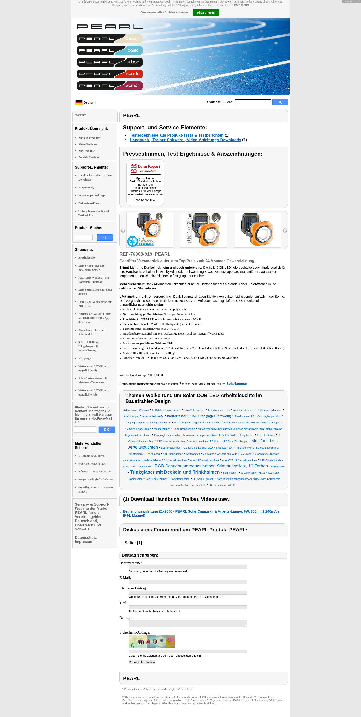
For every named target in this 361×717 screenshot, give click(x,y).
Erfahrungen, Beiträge (91, 195)
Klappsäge (84, 358)
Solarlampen (236, 383)
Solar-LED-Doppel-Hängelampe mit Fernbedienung (89, 346)
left (123, 230)
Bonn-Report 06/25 (145, 200)
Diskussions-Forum (89, 203)
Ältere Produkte (87, 144)
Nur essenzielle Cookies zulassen (164, 12)
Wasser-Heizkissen (94, 471)
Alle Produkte (86, 150)
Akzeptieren (206, 12)
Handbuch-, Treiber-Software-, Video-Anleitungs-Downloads (185, 140)
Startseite (214, 102)
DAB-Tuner (91, 456)
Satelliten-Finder (92, 463)
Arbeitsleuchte (87, 257)
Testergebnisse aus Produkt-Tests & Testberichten (177, 135)
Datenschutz (241, 5)
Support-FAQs (87, 187)
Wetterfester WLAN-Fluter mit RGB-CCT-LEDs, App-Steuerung (94, 318)
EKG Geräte (95, 479)
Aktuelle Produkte (89, 138)
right (285, 230)
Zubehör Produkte (89, 157)
